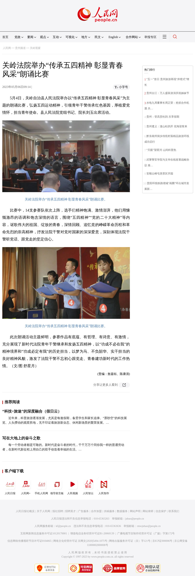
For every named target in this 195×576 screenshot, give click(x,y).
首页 (5, 37)
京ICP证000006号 (162, 540)
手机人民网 (41, 486)
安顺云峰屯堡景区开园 (159, 173)
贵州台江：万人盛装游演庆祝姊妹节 (167, 93)
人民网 (7, 48)
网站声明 (135, 511)
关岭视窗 (35, 48)
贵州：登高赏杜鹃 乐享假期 (162, 116)
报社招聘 (57, 511)
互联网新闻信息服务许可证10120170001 (43, 533)
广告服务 (83, 511)
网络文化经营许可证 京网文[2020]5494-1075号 (80, 540)
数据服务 (122, 511)
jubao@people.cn (134, 518)
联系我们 (174, 511)
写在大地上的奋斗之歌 (21, 438)
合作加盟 (96, 511)
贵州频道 (20, 48)
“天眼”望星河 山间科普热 (161, 150)
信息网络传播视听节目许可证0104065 (29, 540)
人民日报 (10, 486)
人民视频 (72, 486)
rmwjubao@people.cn (149, 526)
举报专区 (150, 37)
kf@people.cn (63, 526)
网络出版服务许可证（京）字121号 (129, 540)
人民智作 (103, 486)
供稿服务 (109, 511)
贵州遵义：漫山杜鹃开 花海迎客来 (166, 126)
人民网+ (25, 486)
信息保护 (161, 511)
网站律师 (148, 511)
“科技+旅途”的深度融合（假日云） (32, 411)
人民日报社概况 (25, 511)
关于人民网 (43, 511)
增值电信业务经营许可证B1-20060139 (92, 533)
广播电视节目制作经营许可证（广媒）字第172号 (146, 533)
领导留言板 (57, 486)
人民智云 (88, 486)
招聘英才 (70, 511)
